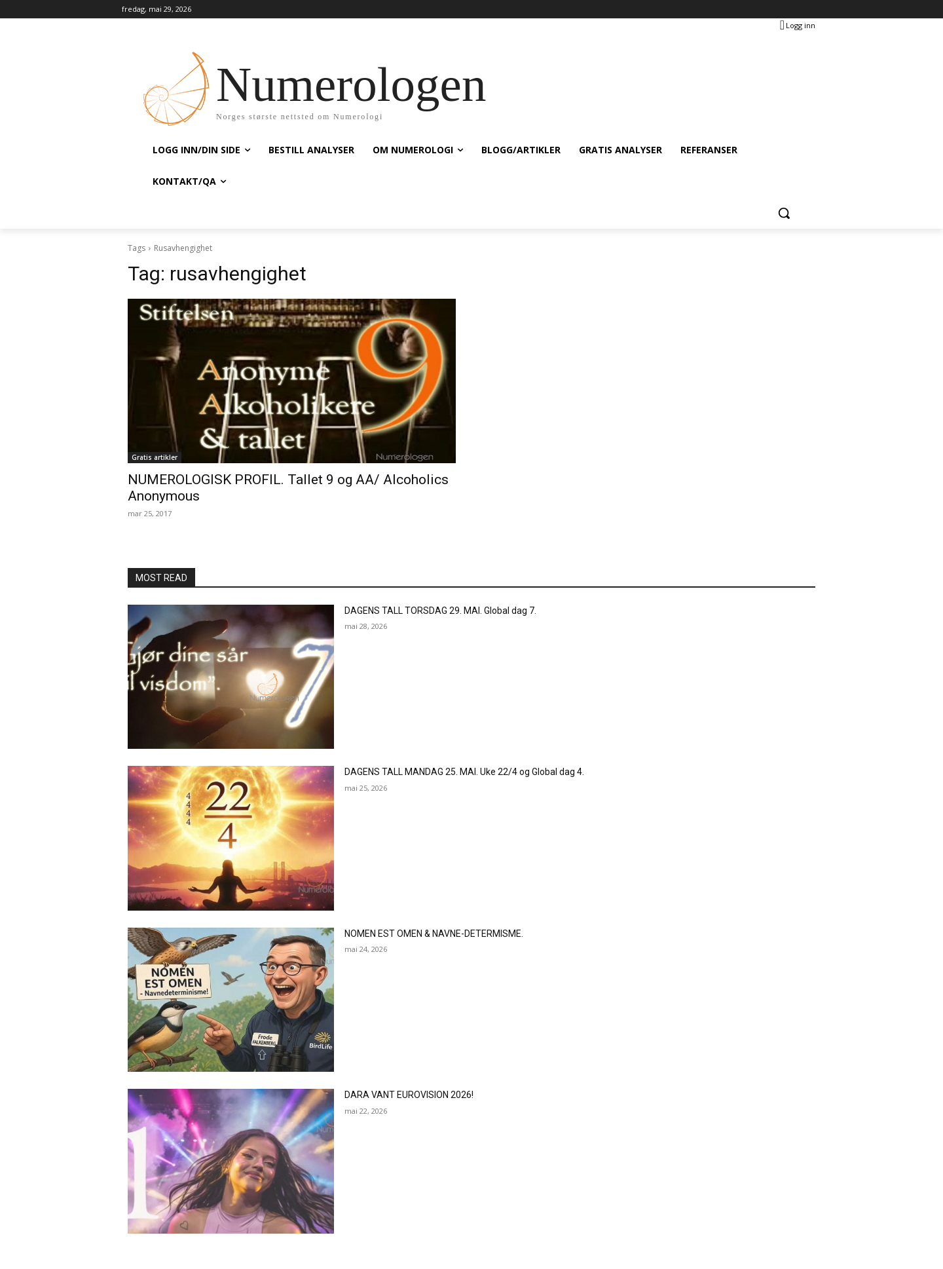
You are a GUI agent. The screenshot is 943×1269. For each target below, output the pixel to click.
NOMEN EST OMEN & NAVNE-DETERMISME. (433, 933)
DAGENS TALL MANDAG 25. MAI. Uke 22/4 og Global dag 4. (464, 772)
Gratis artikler (154, 457)
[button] (784, 213)
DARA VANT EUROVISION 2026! (408, 1094)
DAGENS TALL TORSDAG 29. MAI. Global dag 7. (440, 610)
